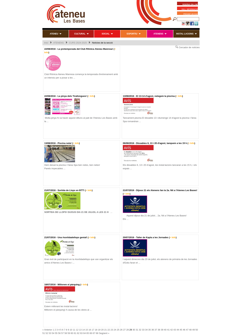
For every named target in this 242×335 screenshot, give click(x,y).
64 (84, 333)
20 (102, 329)
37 (156, 329)
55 (56, 333)
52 (47, 333)
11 (74, 329)
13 (80, 329)
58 (65, 333)
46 (184, 329)
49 (193, 329)
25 (118, 329)
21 (105, 329)
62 (78, 333)
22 (108, 329)
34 (146, 329)
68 (97, 333)
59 (69, 333)
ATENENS (58, 42)
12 (77, 329)
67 (94, 333)
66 (90, 333)
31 (137, 329)
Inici (46, 42)
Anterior (48, 329)
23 (111, 329)
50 (196, 329)
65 (87, 333)
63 (81, 333)
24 (115, 329)
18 (96, 329)
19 (99, 329)
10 (71, 329)
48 (190, 329)
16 (90, 329)
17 (93, 329)
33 (143, 329)
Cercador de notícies (187, 47)
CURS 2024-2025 (78, 42)
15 (86, 329)
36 (152, 329)
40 (165, 329)
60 (72, 333)
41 (168, 329)
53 (50, 333)
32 (140, 329)
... (78, 212)
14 (83, 329)
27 (124, 329)
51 (43, 333)
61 (75, 333)
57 (62, 333)
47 (187, 329)
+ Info (91, 96)
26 (121, 329)
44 (178, 329)
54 (53, 333)
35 (149, 329)
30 (134, 329)
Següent (103, 333)
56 (59, 333)
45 (181, 329)
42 (171, 329)
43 (174, 329)
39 (162, 329)
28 (127, 329)
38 (159, 329)
